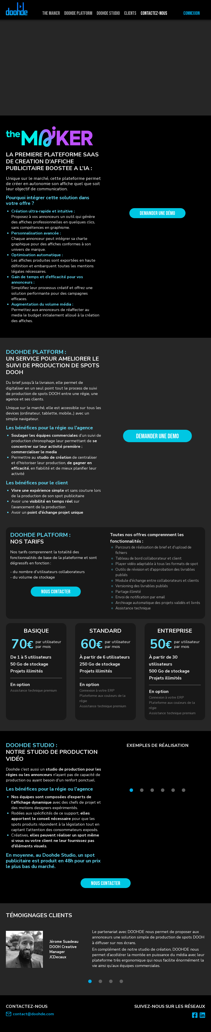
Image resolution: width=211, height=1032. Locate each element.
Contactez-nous (154, 13)
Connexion (191, 13)
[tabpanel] (157, 767)
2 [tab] (141, 790)
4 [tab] (162, 790)
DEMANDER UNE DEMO (157, 436)
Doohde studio (108, 13)
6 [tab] (183, 790)
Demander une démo (157, 213)
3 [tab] (152, 790)
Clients (130, 13)
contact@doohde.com (33, 1014)
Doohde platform (78, 13)
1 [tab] (131, 790)
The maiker (51, 13)
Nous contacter (55, 592)
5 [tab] (173, 790)
